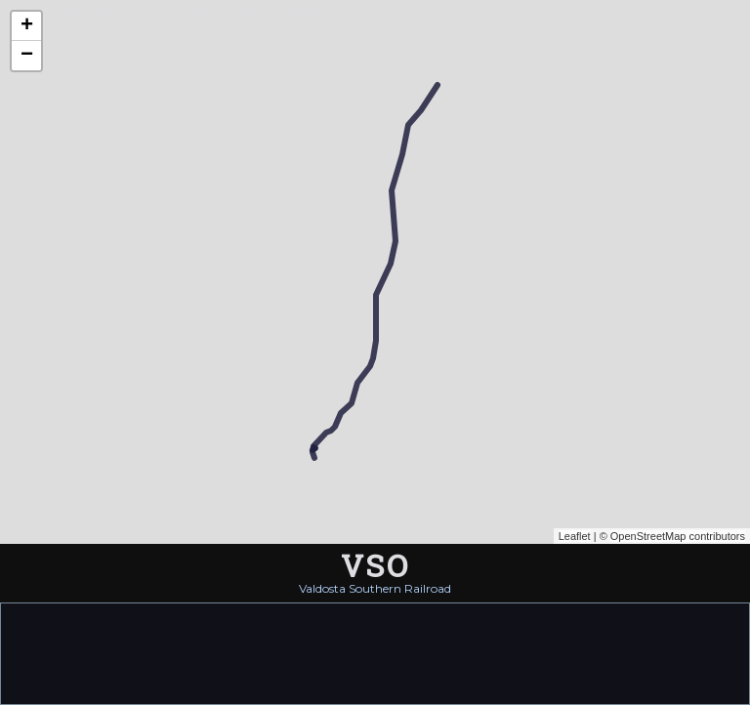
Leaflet (575, 536)
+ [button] (27, 26)
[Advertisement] (375, 652)
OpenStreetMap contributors (677, 536)
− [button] (27, 55)
